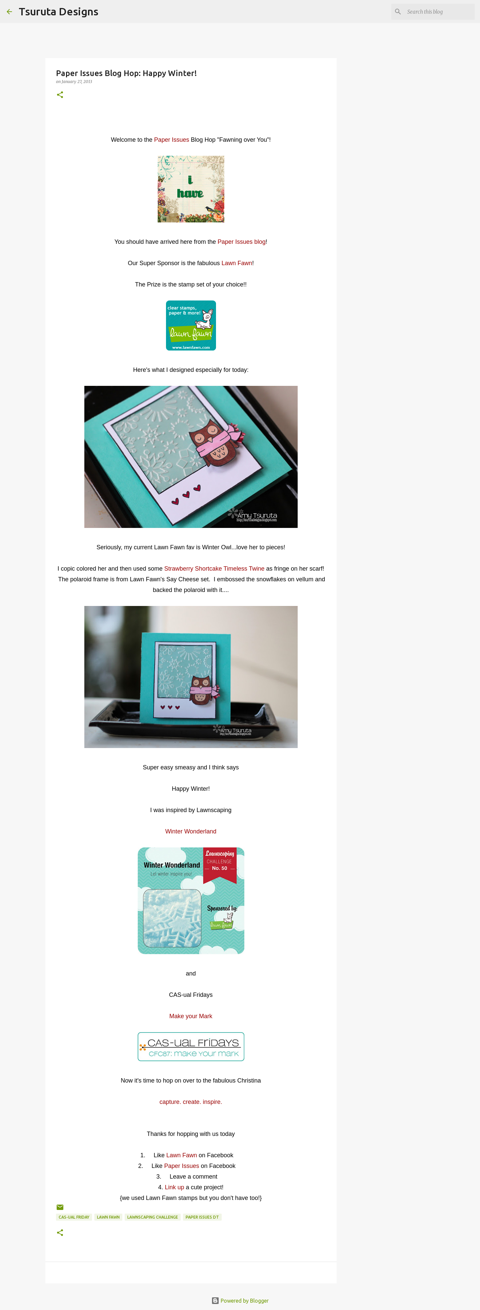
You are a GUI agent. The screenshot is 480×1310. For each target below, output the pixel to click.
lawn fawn (108, 1217)
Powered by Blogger (240, 1301)
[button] (60, 95)
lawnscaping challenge (152, 1217)
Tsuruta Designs (58, 11)
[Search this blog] (440, 12)
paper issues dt (202, 1217)
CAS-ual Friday (74, 1217)
